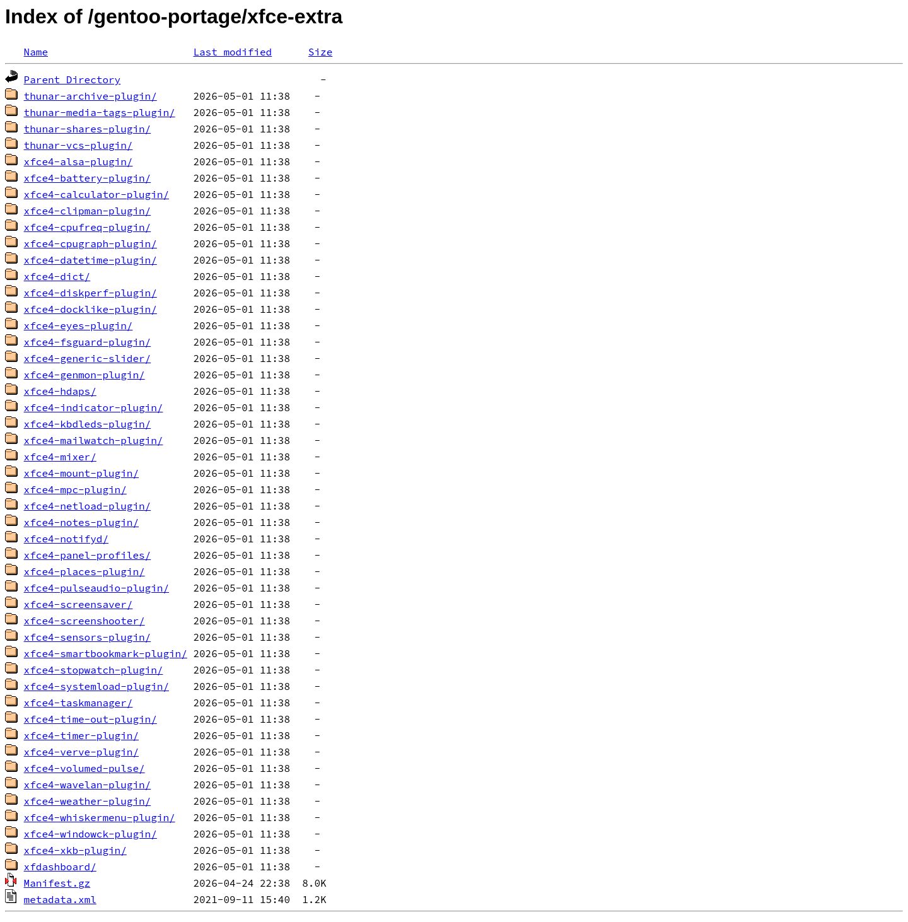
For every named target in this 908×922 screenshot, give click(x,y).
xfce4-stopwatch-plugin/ (93, 669)
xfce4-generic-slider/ (87, 358)
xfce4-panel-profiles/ (87, 555)
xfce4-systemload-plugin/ (96, 686)
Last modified (232, 51)
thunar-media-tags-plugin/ (99, 112)
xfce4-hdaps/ (60, 391)
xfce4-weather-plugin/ (87, 801)
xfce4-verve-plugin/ (81, 751)
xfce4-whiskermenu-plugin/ (99, 817)
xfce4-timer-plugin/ (81, 735)
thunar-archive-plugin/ (90, 96)
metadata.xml (60, 899)
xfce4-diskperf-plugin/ (90, 292)
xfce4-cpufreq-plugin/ (87, 227)
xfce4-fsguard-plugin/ (87, 342)
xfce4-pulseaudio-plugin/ (96, 587)
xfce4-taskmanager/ (78, 702)
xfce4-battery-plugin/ (87, 178)
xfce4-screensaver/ (78, 604)
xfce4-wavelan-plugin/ (87, 784)
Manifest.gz (57, 883)
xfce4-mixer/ (60, 456)
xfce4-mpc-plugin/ (75, 489)
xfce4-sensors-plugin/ (87, 637)
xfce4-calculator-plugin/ (96, 194)
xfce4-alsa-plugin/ (78, 161)
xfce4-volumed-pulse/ (84, 768)
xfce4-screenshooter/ (84, 620)
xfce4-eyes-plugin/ (78, 325)
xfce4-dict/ (57, 276)
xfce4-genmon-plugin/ (84, 374)
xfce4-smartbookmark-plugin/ (105, 653)
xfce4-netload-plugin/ (87, 505)
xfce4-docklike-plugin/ (90, 309)
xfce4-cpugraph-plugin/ (90, 243)
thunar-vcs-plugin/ (78, 145)
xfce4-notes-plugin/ (81, 522)
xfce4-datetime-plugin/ (90, 260)
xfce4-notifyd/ (66, 538)
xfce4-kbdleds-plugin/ (87, 423)
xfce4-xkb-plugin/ (75, 850)
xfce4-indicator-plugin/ (93, 407)
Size (320, 51)
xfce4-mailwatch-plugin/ (93, 440)
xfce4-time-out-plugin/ (90, 719)
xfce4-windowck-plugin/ (90, 833)
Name (36, 51)
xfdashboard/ (60, 866)
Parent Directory (72, 79)
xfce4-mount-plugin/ (81, 473)
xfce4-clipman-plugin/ (87, 210)
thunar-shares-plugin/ (87, 128)
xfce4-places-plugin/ (84, 571)
